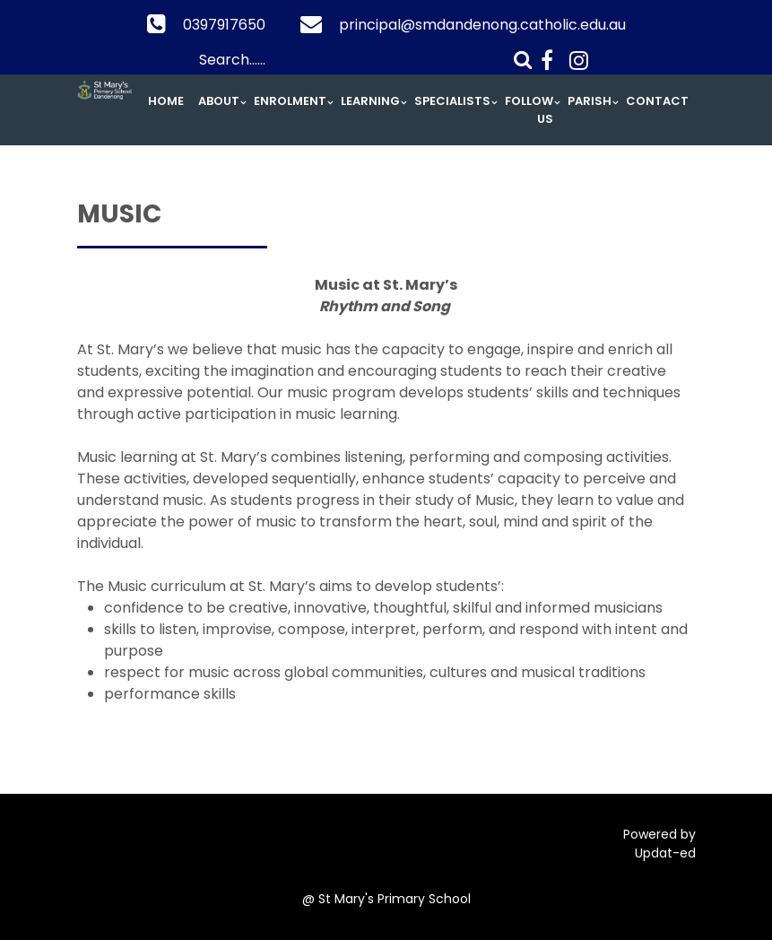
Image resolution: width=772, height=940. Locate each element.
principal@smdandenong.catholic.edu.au (482, 24)
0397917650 (224, 24)
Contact (657, 100)
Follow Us (529, 109)
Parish (590, 100)
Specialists (452, 100)
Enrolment (290, 100)
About (218, 100)
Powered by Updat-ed (659, 843)
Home (166, 100)
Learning (370, 100)
